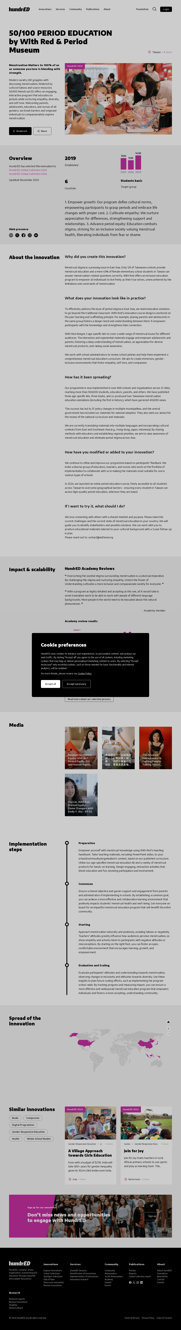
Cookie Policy (84, 673)
